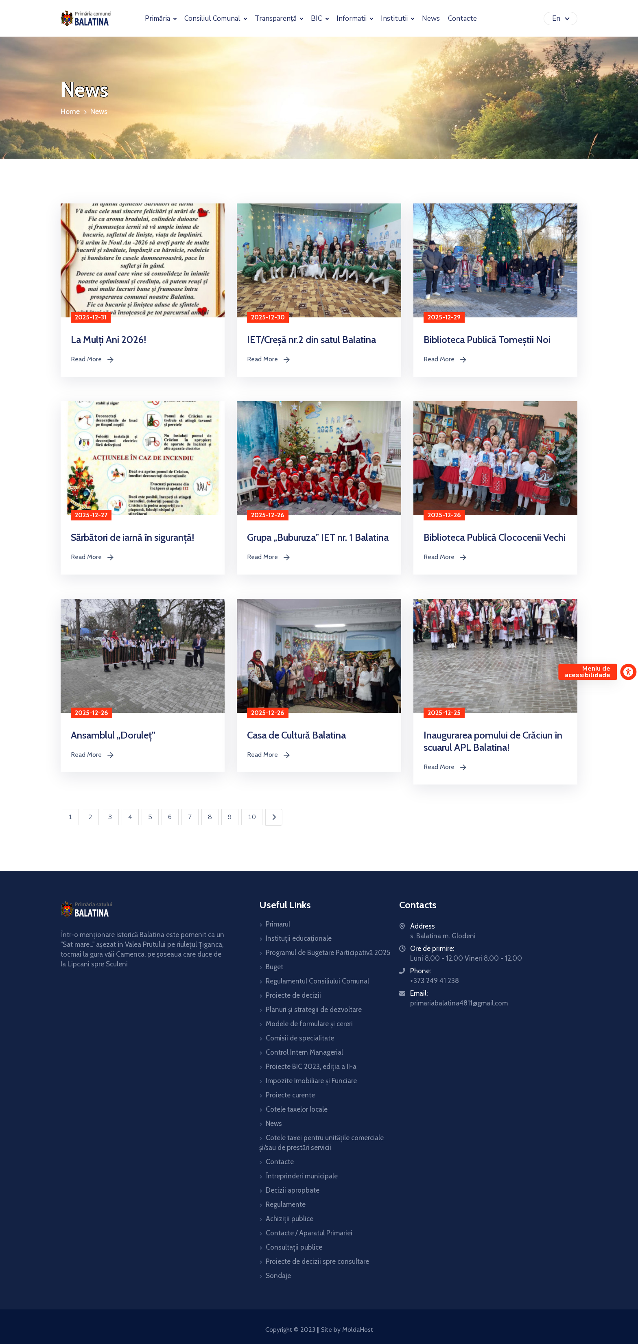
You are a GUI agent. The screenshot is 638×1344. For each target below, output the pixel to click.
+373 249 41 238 (434, 981)
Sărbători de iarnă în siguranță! (132, 537)
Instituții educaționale (299, 938)
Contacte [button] (462, 18)
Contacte (280, 1162)
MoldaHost (357, 1329)
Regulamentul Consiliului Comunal (317, 981)
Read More (92, 359)
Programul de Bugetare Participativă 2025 (328, 952)
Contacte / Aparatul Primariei (309, 1233)
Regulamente (286, 1204)
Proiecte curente (290, 1095)
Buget (274, 967)
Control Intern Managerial (304, 1052)
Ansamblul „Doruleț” (113, 735)
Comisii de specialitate (300, 1038)
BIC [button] (317, 18)
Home (70, 111)
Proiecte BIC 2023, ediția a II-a (311, 1066)
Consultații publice (294, 1247)
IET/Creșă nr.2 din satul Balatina (311, 339)
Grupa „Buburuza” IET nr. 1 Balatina (318, 537)
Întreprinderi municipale (302, 1176)
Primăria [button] (158, 18)
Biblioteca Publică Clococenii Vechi (495, 537)
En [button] (557, 18)
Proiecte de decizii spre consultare (317, 1261)
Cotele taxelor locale (297, 1109)
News (98, 111)
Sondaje (278, 1276)
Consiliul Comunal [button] (213, 18)
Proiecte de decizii (293, 995)
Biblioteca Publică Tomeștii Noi (487, 339)
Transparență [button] (276, 18)
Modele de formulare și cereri (309, 1024)
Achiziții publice (289, 1219)
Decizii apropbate (292, 1190)
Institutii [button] (395, 18)
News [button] (431, 18)
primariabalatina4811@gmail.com (459, 1003)
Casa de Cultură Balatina (296, 735)
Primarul (278, 924)
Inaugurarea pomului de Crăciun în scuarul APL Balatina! (493, 741)
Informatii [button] (352, 18)
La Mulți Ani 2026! (108, 339)
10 (252, 817)
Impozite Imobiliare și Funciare (311, 1081)
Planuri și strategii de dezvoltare (314, 1009)
